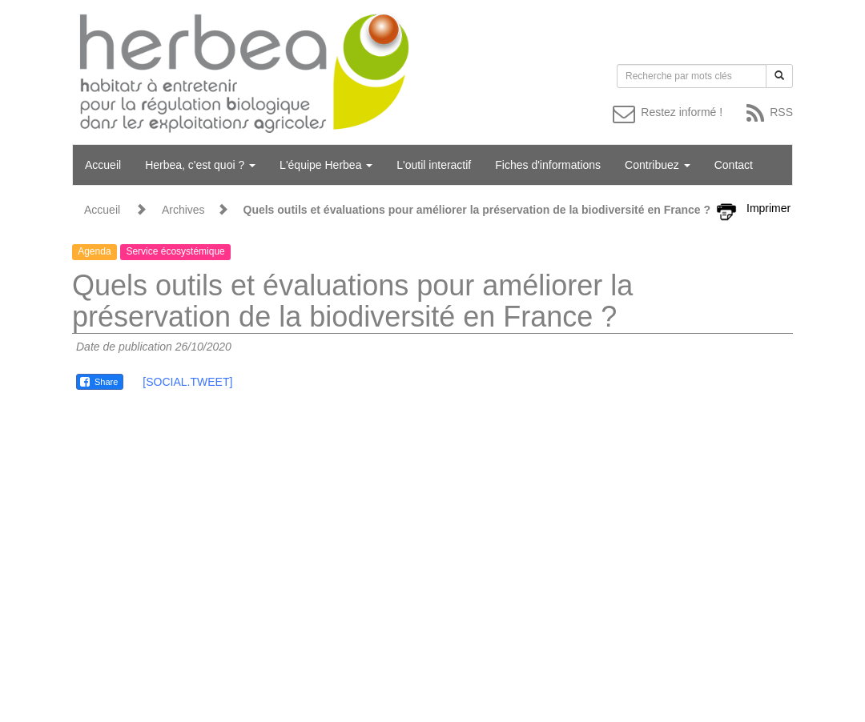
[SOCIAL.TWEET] (187, 381)
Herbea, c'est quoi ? (200, 164)
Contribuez (657, 164)
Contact (733, 164)
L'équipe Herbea (326, 164)
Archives (183, 209)
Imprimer (768, 208)
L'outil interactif (433, 164)
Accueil (103, 164)
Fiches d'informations (548, 164)
